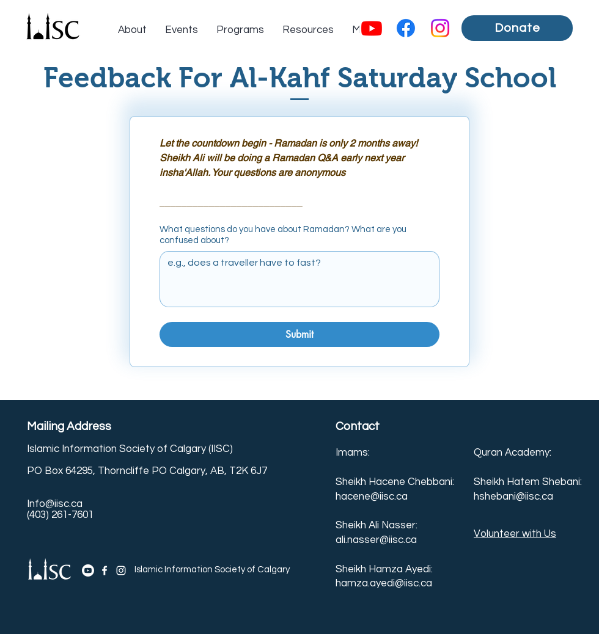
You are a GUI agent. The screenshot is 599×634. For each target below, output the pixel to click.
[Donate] (517, 28)
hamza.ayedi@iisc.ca (384, 583)
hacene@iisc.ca (372, 496)
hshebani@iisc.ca (513, 496)
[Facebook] (406, 28)
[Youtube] (371, 28)
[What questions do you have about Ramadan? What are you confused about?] (299, 279)
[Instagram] (440, 28)
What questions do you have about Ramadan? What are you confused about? (283, 235)
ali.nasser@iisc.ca (376, 539)
